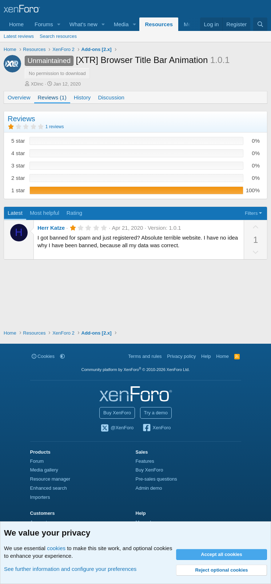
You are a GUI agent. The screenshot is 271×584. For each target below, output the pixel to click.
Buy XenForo (117, 412)
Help (206, 356)
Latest (15, 213)
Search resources (58, 36)
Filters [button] (251, 213)
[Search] (260, 24)
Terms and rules (145, 356)
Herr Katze (51, 228)
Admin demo (149, 488)
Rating (74, 213)
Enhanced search (48, 488)
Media (121, 24)
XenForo (156, 428)
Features (145, 461)
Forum (37, 461)
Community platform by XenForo (135, 369)
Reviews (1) (52, 97)
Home (16, 24)
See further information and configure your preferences (70, 569)
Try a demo (156, 412)
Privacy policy (181, 356)
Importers (40, 497)
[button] (59, 24)
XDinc (37, 84)
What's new (83, 24)
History (82, 97)
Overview (19, 97)
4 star (18, 153)
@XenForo (117, 428)
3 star (18, 165)
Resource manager (50, 479)
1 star (18, 190)
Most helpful (44, 213)
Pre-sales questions (156, 479)
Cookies (43, 356)
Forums (44, 24)
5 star (18, 141)
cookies (56, 548)
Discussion (111, 97)
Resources (159, 24)
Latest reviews (19, 36)
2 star (18, 178)
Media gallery (44, 470)
